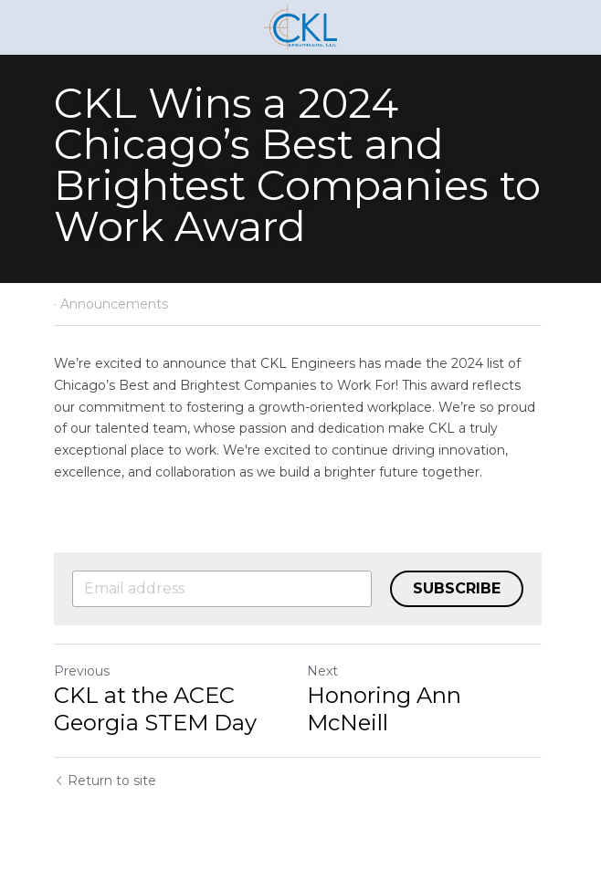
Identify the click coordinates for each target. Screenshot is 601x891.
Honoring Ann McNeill (387, 709)
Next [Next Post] (325, 671)
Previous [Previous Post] (82, 671)
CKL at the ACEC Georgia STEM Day (155, 709)
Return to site (105, 780)
